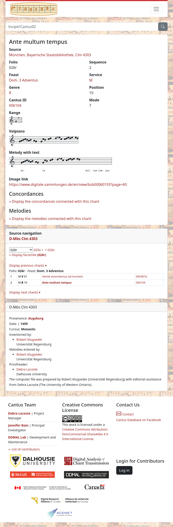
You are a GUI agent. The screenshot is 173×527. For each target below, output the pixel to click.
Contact (125, 414)
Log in (124, 470)
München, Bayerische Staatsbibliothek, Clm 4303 (50, 54)
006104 (15, 105)
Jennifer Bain (18, 425)
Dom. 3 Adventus (23, 80)
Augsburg (35, 318)
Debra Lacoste (27, 369)
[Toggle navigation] (156, 9)
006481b (141, 276)
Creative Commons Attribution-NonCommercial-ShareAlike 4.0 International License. (85, 434)
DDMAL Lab (17, 437)
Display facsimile (29, 255)
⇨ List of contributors (24, 449)
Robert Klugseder (29, 339)
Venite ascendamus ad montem (62, 276)
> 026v (50, 250)
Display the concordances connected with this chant (55, 201)
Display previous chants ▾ (28, 265)
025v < (38, 250)
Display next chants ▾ (24, 292)
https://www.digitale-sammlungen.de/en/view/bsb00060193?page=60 (68, 184)
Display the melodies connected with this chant (51, 218)
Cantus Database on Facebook (138, 420)
